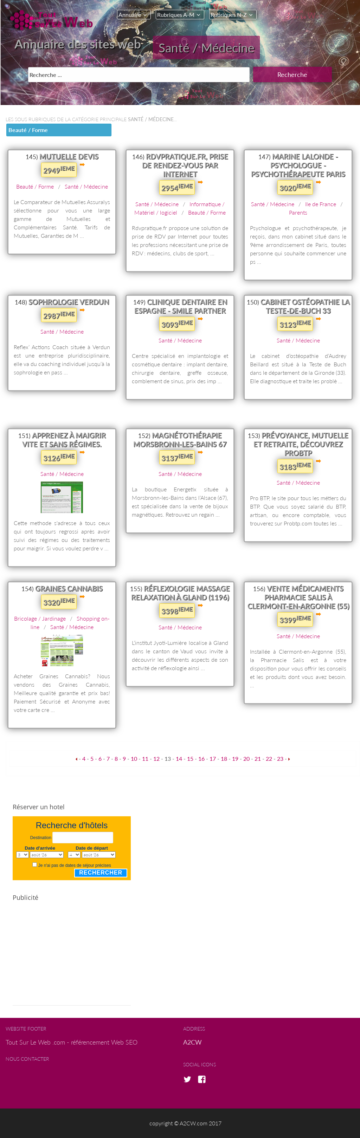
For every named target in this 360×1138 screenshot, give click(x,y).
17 (213, 758)
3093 (177, 324)
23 (280, 758)
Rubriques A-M (175, 14)
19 (235, 758)
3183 (295, 466)
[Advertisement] (72, 956)
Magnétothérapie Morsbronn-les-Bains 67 (180, 439)
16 (201, 758)
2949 (59, 170)
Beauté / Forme (28, 129)
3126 (59, 457)
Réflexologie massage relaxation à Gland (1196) (180, 592)
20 (246, 758)
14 (179, 758)
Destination (40, 837)
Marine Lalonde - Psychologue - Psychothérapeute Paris (298, 165)
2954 (177, 187)
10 (134, 758)
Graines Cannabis (69, 588)
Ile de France (320, 204)
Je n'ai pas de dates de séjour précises (74, 865)
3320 (59, 602)
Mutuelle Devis (68, 156)
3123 (295, 324)
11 (145, 758)
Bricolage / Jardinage (40, 618)
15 (190, 758)
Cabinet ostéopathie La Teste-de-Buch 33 (305, 306)
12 (156, 758)
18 (224, 758)
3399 (295, 619)
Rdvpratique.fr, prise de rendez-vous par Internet (185, 165)
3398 (177, 610)
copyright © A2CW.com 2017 (185, 1123)
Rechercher (100, 873)
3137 (177, 457)
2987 (59, 315)
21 (258, 758)
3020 (295, 187)
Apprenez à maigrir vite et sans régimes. (64, 439)
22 (269, 758)
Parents (298, 212)
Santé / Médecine (206, 47)
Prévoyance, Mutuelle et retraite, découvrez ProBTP (300, 444)
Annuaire (129, 14)
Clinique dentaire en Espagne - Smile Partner (180, 306)
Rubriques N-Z (229, 14)
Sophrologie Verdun (68, 301)
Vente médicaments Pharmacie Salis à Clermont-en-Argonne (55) (298, 597)
